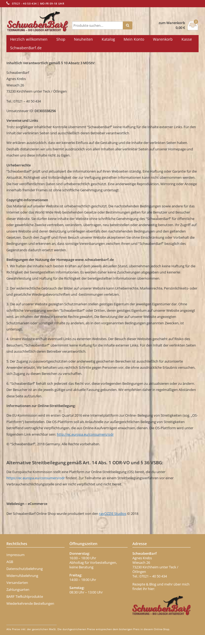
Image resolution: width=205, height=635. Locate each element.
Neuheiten (83, 39)
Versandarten (17, 582)
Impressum (15, 554)
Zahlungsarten (17, 589)
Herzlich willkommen (29, 39)
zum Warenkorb (172, 23)
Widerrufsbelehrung (22, 575)
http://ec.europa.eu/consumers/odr (85, 434)
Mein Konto (134, 39)
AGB (9, 561)
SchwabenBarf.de (26, 47)
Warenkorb (163, 39)
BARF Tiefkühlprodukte (24, 596)
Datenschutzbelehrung (24, 568)
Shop (60, 39)
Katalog (108, 39)
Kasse (187, 39)
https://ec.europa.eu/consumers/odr (35, 478)
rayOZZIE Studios (112, 513)
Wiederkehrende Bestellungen (30, 603)
